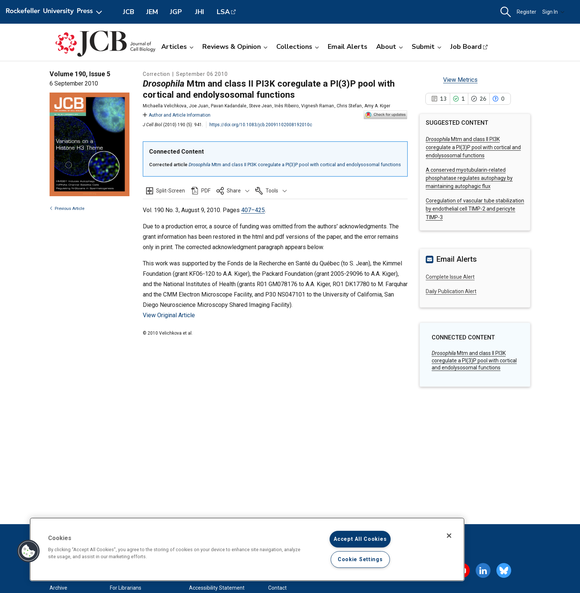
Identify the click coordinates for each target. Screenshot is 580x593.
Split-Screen (170, 191)
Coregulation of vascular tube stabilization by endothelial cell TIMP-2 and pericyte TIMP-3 (475, 209)
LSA (223, 11)
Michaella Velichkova (164, 105)
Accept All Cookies (360, 539)
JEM (152, 11)
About (389, 46)
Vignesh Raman (317, 105)
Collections (297, 46)
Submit (426, 46)
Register (526, 11)
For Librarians (125, 588)
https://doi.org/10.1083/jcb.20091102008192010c (260, 124)
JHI (199, 11)
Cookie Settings (360, 559)
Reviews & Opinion (234, 46)
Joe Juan (198, 105)
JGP (176, 11)
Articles (177, 46)
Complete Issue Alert (450, 277)
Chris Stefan (349, 105)
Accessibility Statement (217, 588)
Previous (67, 208)
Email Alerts (347, 46)
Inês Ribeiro (286, 105)
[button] (505, 12)
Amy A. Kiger (377, 105)
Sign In (553, 11)
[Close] (449, 535)
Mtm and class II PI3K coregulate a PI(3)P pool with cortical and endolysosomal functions (295, 164)
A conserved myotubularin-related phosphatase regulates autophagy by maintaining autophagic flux (469, 178)
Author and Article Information (176, 115)
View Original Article (169, 315)
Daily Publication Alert (451, 291)
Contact (277, 588)
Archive (58, 588)
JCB (128, 11)
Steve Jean (260, 105)
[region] (247, 549)
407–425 (253, 210)
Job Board (466, 46)
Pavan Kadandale (228, 105)
